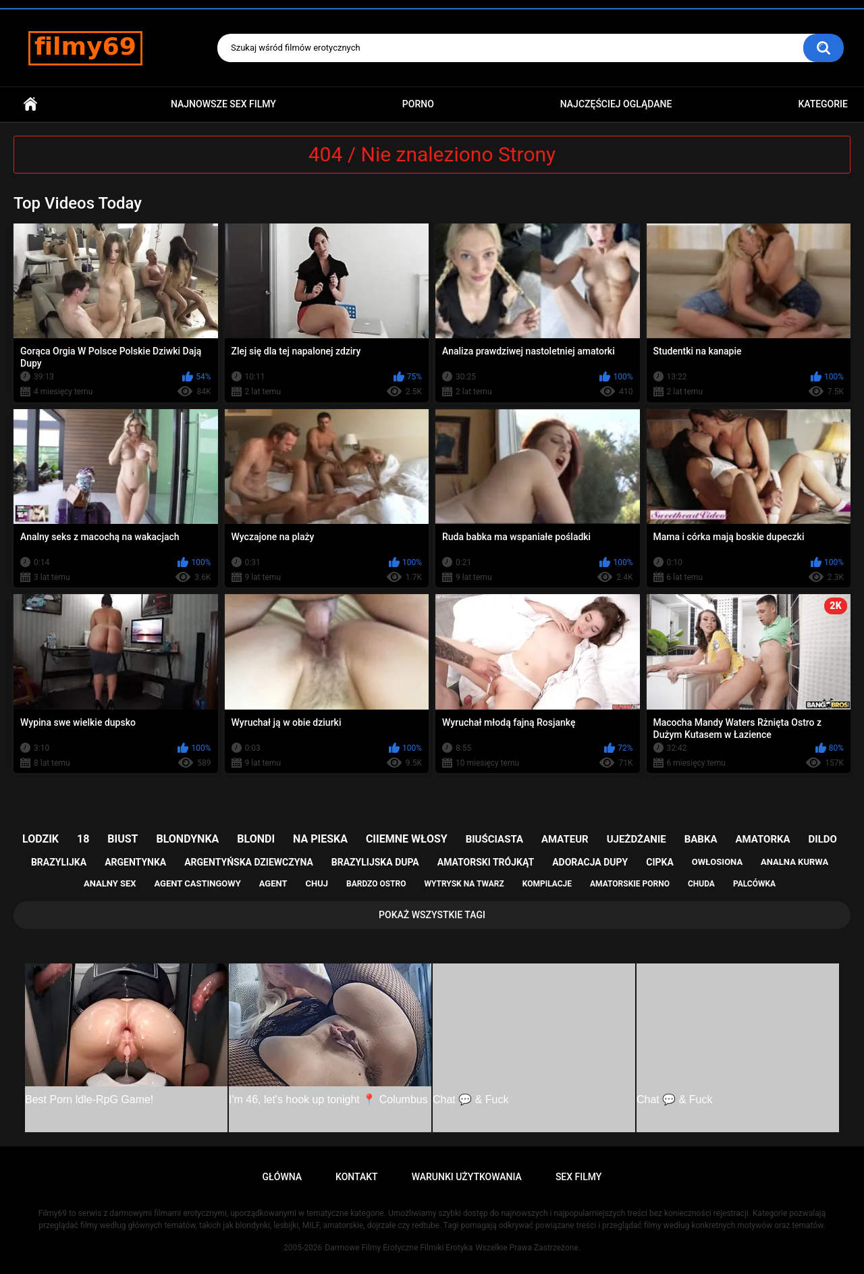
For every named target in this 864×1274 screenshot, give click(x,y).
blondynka (187, 838)
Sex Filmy (579, 1176)
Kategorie (823, 104)
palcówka (754, 883)
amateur (565, 839)
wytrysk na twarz (464, 883)
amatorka (762, 839)
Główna (30, 104)
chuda (701, 883)
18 (83, 838)
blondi (256, 838)
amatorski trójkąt (485, 862)
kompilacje (547, 883)
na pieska (320, 838)
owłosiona (717, 862)
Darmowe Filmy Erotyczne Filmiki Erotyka (399, 1247)
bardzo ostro (376, 883)
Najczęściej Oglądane (616, 104)
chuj (317, 883)
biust (122, 838)
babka (701, 839)
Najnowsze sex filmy (223, 104)
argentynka (135, 862)
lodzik (40, 838)
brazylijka (58, 862)
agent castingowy (197, 883)
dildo (823, 839)
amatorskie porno (630, 883)
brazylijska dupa (375, 862)
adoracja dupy (590, 862)
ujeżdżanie (636, 839)
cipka (660, 862)
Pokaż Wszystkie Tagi (432, 914)
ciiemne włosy (407, 838)
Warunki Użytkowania (467, 1176)
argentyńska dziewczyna (248, 862)
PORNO (418, 104)
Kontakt (356, 1176)
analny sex (110, 883)
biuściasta (494, 839)
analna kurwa (794, 862)
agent (273, 883)
